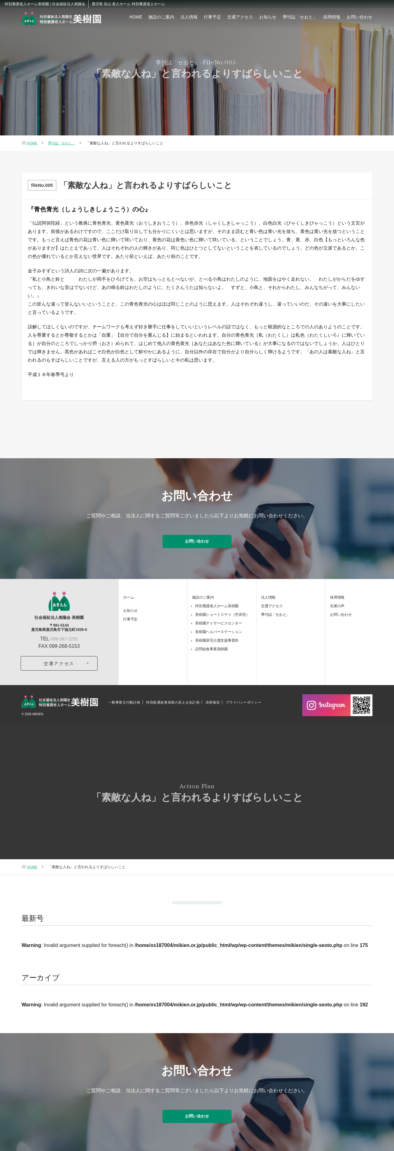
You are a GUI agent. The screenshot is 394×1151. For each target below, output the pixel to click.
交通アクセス (240, 16)
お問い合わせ (359, 16)
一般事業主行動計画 (124, 698)
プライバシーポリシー (244, 698)
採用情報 (331, 16)
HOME (135, 16)
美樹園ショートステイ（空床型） (222, 610)
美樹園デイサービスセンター (218, 619)
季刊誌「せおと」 (300, 16)
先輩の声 (337, 602)
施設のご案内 (161, 16)
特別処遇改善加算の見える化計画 (172, 698)
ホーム (128, 593)
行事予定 (212, 16)
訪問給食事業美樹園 (211, 645)
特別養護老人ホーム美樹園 (217, 602)
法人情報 (189, 16)
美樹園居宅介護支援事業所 (217, 636)
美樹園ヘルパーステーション (218, 628)
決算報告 (213, 698)
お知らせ (267, 16)
